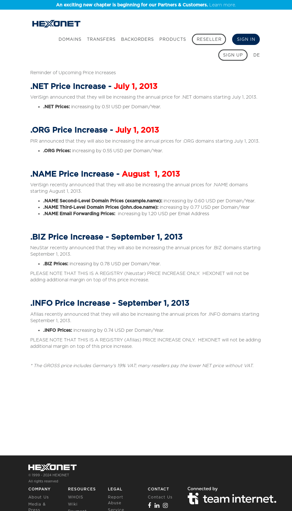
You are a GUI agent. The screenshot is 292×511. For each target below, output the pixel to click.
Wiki (73, 504)
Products (172, 39)
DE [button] (256, 55)
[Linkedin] (157, 505)
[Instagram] (165, 505)
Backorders (137, 39)
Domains (70, 39)
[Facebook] (149, 505)
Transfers (101, 39)
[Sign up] (233, 55)
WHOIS (75, 497)
